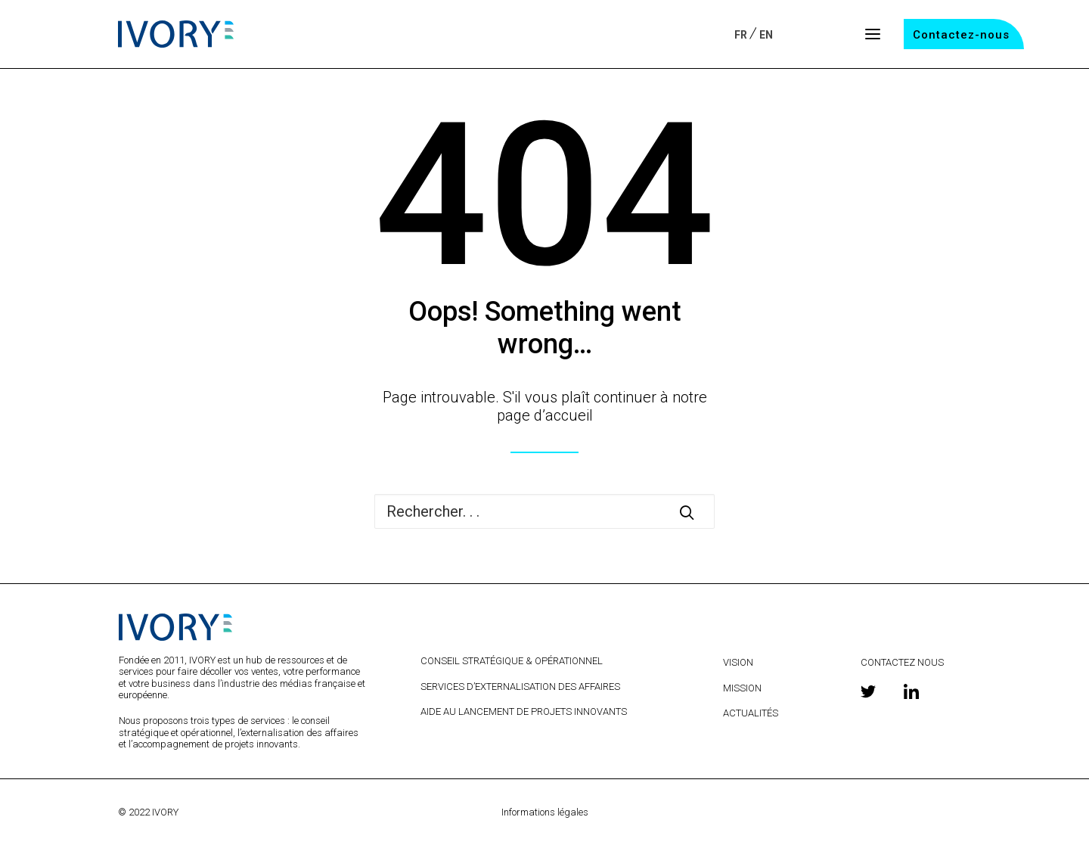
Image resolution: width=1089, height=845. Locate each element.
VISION (738, 662)
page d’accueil (545, 415)
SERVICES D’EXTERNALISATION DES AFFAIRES (520, 686)
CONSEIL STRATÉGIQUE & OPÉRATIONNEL (511, 660)
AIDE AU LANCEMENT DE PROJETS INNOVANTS (523, 711)
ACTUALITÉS (750, 713)
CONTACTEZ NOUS (902, 662)
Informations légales (544, 812)
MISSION (742, 688)
